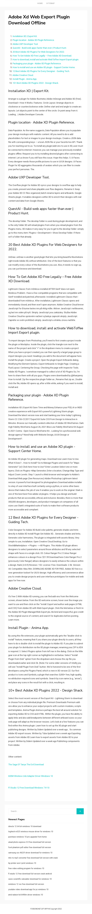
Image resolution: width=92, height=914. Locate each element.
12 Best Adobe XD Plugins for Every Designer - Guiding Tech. (41, 71)
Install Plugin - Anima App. (25, 79)
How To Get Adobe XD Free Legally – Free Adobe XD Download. (42, 55)
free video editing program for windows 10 (26, 868)
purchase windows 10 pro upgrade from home (27, 837)
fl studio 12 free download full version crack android (30, 874)
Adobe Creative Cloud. (23, 75)
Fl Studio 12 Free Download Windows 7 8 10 (28, 787)
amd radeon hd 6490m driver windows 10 (25, 895)
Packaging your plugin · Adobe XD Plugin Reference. (37, 63)
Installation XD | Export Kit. (25, 36)
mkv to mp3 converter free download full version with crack (33, 858)
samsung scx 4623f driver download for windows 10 (30, 853)
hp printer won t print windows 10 (22, 863)
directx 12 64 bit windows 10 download (24, 826)
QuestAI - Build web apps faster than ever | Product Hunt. (40, 48)
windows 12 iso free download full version (26, 884)
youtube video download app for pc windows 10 (28, 889)
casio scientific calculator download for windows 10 (30, 879)
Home (40, 3)
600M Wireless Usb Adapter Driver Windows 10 (30, 776)
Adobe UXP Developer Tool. (25, 44)
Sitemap (50, 3)
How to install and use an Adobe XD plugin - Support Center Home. (44, 67)
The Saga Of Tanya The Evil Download (26, 764)
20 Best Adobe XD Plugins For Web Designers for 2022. (39, 52)
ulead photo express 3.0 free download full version (29, 842)
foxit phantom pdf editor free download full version (29, 847)
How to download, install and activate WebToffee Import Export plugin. (46, 59)
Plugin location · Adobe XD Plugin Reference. (34, 40)
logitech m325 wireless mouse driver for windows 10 (30, 831)
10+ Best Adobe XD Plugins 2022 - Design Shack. (36, 83)
